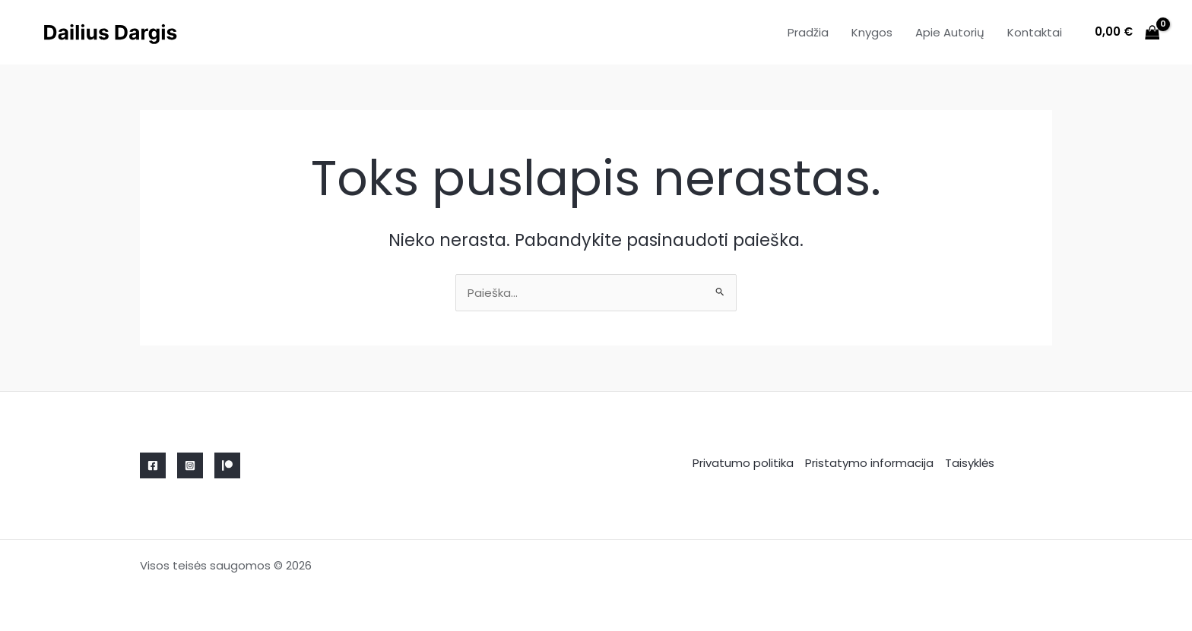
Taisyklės (969, 463)
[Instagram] (190, 465)
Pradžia (808, 32)
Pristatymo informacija (869, 463)
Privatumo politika (743, 463)
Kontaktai (1034, 32)
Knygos (871, 32)
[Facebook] (153, 465)
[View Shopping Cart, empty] (1127, 32)
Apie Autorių (949, 32)
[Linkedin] (227, 465)
